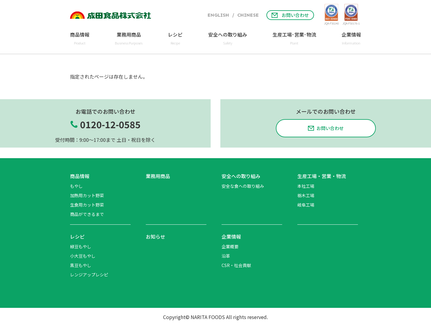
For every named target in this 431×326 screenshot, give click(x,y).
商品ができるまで (87, 214)
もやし (76, 186)
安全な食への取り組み (243, 186)
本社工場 (305, 186)
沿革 (226, 256)
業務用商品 (158, 176)
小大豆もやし (82, 256)
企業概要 (230, 246)
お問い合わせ (290, 15)
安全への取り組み (241, 176)
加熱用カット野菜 (87, 195)
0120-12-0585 (110, 124)
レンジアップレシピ (89, 275)
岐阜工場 (305, 205)
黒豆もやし (80, 265)
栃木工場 (305, 195)
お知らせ (155, 236)
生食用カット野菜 (87, 205)
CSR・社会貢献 (236, 265)
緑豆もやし (80, 246)
